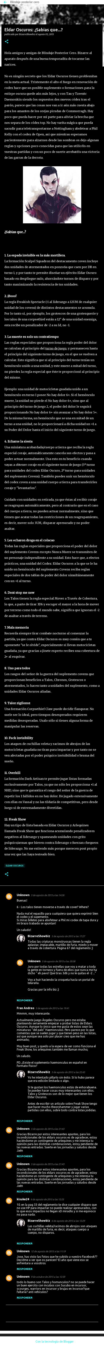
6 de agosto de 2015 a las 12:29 (68, 1221)
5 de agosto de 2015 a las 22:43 (68, 1072)
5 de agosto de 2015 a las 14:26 (47, 895)
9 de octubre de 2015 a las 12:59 (48, 1276)
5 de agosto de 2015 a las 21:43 (47, 1129)
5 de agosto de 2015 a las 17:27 (68, 936)
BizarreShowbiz (39, 936)
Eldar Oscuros (14, 865)
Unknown (23, 895)
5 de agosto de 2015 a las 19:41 (52, 1008)
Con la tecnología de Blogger (52, 1341)
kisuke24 (23, 1199)
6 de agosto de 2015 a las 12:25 (47, 1199)
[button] (6, 41)
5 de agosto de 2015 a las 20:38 (58, 961)
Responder (24, 1000)
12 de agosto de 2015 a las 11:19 (48, 1251)
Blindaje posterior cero (24, 2)
